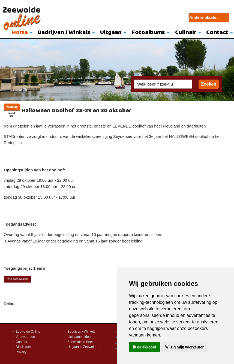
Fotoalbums (148, 32)
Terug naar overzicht (17, 279)
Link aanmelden (79, 337)
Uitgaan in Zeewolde (82, 347)
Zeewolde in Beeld (81, 342)
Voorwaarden (25, 337)
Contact (21, 342)
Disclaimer (23, 347)
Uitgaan (111, 32)
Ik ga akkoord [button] (144, 347)
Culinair (185, 32)
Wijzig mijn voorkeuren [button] (185, 347)
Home (20, 32)
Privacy (21, 352)
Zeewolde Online (28, 331)
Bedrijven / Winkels (64, 32)
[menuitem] (21, 33)
